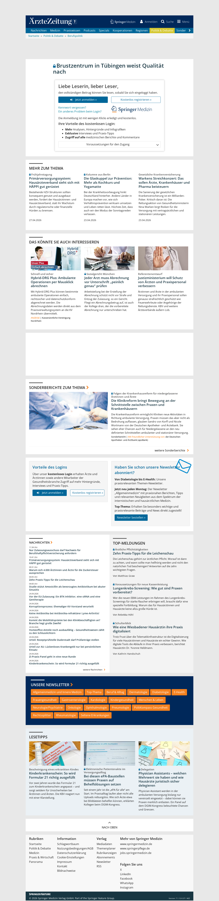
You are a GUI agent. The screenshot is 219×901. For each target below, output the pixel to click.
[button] (182, 22)
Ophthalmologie (96, 708)
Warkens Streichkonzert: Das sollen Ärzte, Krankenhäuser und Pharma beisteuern (164, 183)
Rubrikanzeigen (107, 853)
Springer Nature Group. (101, 898)
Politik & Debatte (162, 31)
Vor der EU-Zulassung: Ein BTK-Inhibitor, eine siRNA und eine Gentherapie (64, 598)
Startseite (35, 844)
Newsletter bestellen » (131, 518)
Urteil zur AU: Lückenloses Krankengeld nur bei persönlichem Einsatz (65, 649)
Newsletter (104, 862)
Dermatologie (138, 693)
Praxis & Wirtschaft (41, 858)
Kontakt (62, 867)
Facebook (126, 879)
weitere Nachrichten (94, 670)
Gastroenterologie (74, 700)
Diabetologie (160, 693)
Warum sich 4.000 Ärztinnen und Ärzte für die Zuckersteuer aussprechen (63, 572)
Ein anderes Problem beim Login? (79, 112)
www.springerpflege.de (135, 849)
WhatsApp (126, 883)
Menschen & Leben (151, 700)
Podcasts (89, 31)
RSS (99, 867)
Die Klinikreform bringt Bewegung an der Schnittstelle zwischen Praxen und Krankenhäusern (143, 405)
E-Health (179, 693)
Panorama (36, 862)
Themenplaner (106, 849)
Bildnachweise (66, 871)
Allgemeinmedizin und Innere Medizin (57, 693)
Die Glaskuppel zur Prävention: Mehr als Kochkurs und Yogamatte (108, 183)
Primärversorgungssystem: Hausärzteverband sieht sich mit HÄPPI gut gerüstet (54, 183)
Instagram (126, 888)
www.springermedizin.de (136, 844)
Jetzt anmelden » (83, 100)
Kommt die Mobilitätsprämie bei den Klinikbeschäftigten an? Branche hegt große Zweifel (64, 622)
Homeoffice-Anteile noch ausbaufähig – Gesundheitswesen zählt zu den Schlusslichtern (66, 632)
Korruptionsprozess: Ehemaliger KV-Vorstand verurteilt (61, 606)
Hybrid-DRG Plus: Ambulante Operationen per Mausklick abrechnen (53, 282)
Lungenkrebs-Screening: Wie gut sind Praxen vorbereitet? (147, 590)
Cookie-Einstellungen (70, 858)
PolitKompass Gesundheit (151, 708)
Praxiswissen (72, 31)
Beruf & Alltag (115, 693)
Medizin (55, 31)
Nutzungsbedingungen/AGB (75, 849)
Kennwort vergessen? (72, 108)
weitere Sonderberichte (172, 451)
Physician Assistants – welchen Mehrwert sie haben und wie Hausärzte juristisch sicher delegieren (162, 780)
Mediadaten (104, 844)
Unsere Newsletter (50, 685)
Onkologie (74, 708)
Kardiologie (98, 700)
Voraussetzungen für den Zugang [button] (122, 145)
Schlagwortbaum (68, 844)
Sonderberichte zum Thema (57, 387)
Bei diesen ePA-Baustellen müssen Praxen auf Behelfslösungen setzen (104, 780)
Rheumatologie (66, 715)
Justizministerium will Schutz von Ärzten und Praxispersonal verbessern (162, 282)
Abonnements (106, 858)
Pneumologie (120, 708)
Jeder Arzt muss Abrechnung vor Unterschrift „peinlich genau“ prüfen (106, 282)
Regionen (142, 31)
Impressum (64, 862)
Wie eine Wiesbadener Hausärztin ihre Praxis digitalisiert (148, 629)
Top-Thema (94, 693)
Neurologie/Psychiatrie (48, 708)
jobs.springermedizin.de (135, 853)
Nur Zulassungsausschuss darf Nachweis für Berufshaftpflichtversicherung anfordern (55, 552)
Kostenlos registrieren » (136, 100)
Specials (104, 31)
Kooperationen (122, 31)
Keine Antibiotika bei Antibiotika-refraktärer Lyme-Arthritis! (64, 613)
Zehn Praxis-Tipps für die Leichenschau (52, 580)
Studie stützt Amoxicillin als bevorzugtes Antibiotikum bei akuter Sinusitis (67, 588)
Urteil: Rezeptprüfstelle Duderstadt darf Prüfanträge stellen (64, 640)
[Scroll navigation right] (189, 31)
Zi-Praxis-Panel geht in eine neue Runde (52, 657)
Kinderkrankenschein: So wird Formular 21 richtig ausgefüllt (64, 663)
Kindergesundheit (122, 700)
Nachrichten (39, 31)
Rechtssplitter (42, 715)
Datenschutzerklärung (71, 853)
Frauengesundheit (45, 700)
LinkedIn (125, 875)
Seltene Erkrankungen (95, 715)
